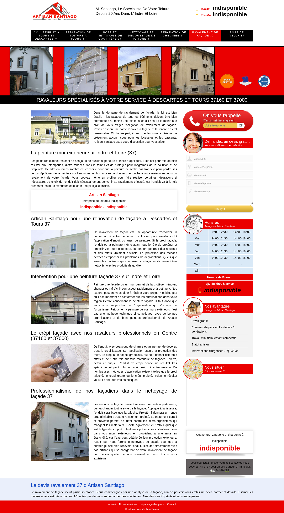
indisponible (230, 8)
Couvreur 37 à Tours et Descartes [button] (46, 35)
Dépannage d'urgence (152, 504)
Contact (171, 504)
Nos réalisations (128, 504)
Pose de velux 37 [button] (237, 34)
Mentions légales (150, 509)
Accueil (112, 504)
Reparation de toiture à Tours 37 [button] (78, 35)
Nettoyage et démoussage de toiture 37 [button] (142, 35)
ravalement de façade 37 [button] (205, 34)
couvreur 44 (196, 466)
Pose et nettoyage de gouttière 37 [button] (110, 35)
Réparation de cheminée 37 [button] (173, 34)
